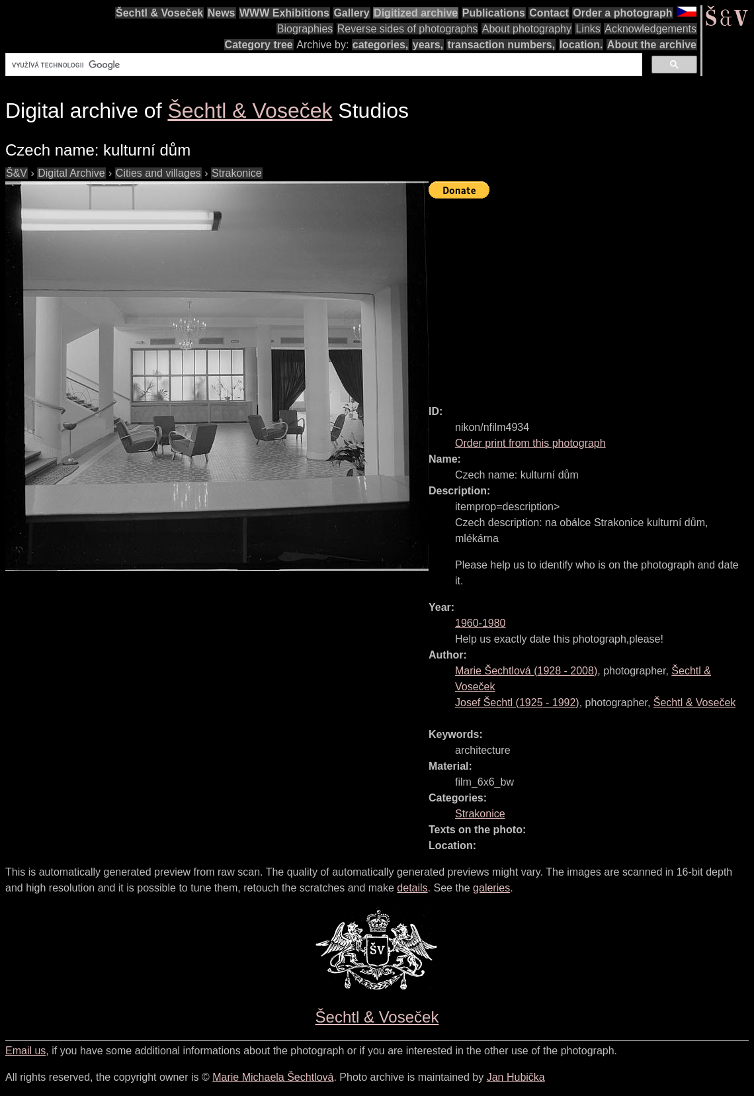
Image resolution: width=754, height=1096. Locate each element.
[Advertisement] (591, 295)
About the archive (651, 44)
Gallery (351, 13)
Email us (25, 1050)
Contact (549, 13)
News (221, 13)
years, (428, 44)
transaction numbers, (501, 44)
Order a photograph (622, 13)
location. (581, 44)
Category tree (259, 44)
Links (587, 28)
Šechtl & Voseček (159, 13)
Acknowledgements (650, 28)
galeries (491, 887)
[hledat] (322, 65)
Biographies (305, 28)
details (412, 887)
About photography (526, 28)
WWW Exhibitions (284, 13)
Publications (493, 13)
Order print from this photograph (530, 443)
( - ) (526, 670)
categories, (380, 44)
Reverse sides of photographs (407, 28)
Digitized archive (416, 13)
